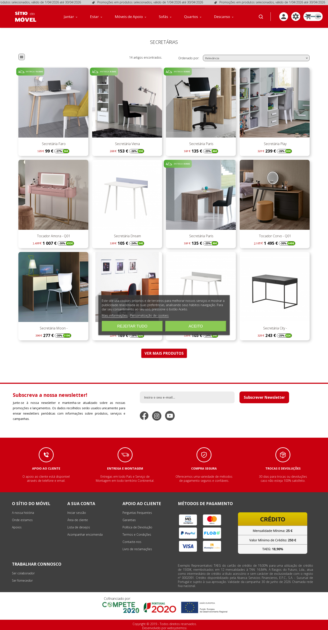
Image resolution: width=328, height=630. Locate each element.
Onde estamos (22, 520)
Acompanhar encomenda (85, 534)
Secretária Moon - (53, 328)
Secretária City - (274, 328)
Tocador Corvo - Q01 (274, 236)
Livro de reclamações (137, 549)
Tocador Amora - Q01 (53, 236)
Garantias (129, 520)
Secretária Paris (200, 143)
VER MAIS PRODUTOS (164, 353)
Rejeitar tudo (132, 326)
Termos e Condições (137, 534)
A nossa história (23, 513)
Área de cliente (77, 520)
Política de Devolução (137, 527)
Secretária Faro (53, 143)
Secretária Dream (127, 236)
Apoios (17, 527)
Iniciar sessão (76, 513)
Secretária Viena (127, 143)
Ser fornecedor (22, 580)
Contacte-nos (132, 542)
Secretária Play (275, 143)
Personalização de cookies (149, 315)
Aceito (196, 326)
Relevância (257, 58)
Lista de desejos (78, 527)
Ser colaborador (23, 573)
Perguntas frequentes (137, 513)
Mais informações (115, 315)
